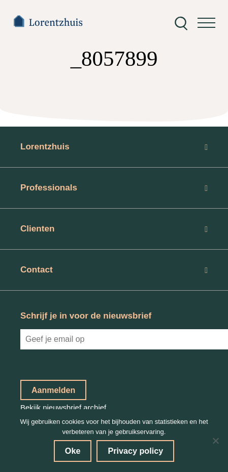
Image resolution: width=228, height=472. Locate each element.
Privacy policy (135, 450)
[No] (215, 441)
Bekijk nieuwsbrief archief (63, 407)
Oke (73, 450)
